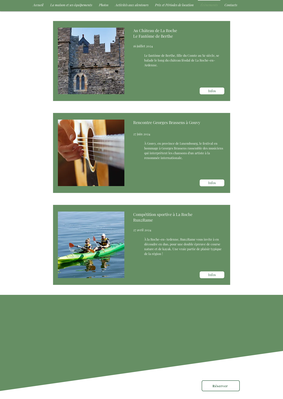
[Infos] (212, 91)
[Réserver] (221, 385)
